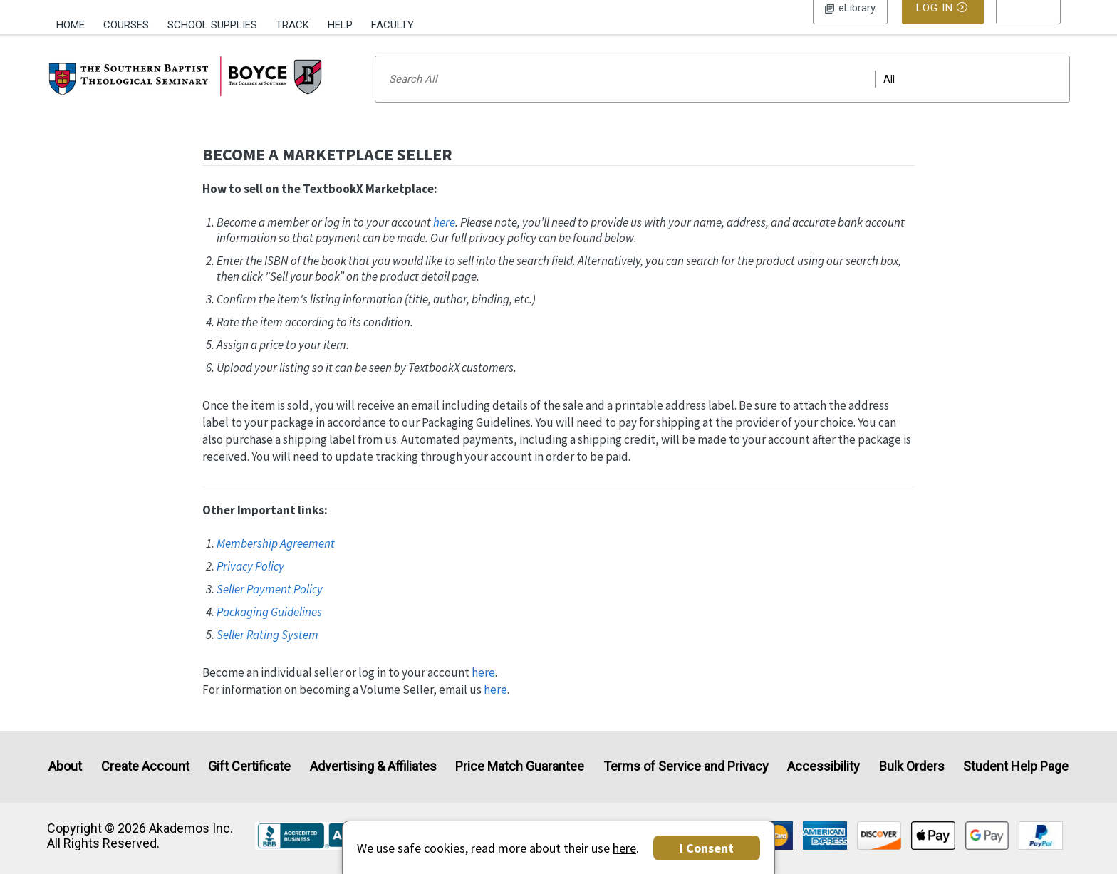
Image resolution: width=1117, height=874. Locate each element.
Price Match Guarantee (519, 766)
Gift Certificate (249, 766)
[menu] (1028, 25)
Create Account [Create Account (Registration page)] (145, 766)
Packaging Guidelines (269, 630)
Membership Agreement (276, 562)
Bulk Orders (912, 766)
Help (340, 25)
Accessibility (823, 766)
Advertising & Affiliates (373, 766)
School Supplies (212, 25)
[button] (1028, 25)
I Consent (707, 848)
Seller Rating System (267, 653)
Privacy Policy (250, 585)
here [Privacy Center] (624, 848)
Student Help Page (1016, 766)
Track (292, 25)
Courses (126, 25)
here (444, 241)
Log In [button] (850, 25)
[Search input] (723, 97)
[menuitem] (75, 23)
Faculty (392, 25)
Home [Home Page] (70, 25)
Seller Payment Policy (270, 607)
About (65, 766)
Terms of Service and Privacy (686, 766)
